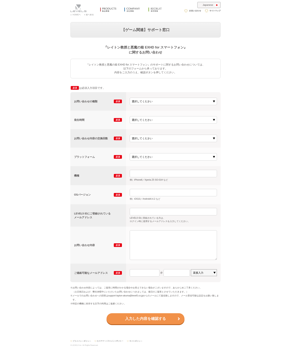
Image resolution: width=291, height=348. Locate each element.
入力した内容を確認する (145, 319)
